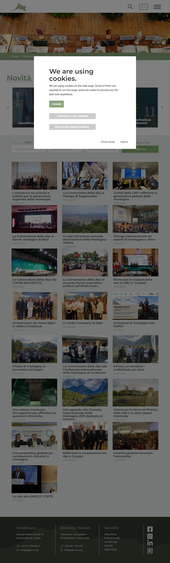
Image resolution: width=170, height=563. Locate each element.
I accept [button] (56, 104)
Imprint (124, 142)
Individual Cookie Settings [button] (72, 116)
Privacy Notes (108, 142)
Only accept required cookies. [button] (72, 126)
